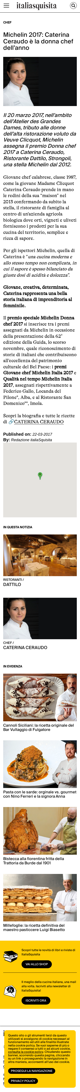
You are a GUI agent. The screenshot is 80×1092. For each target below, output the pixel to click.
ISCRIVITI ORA (36, 1000)
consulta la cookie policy (25, 1052)
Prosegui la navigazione (31, 1071)
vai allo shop (37, 964)
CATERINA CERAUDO (39, 421)
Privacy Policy (23, 1081)
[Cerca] (73, 5)
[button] (40, 476)
